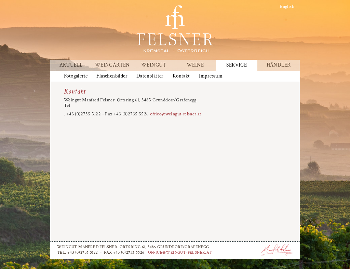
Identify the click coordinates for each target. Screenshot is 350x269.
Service (236, 65)
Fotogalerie (76, 76)
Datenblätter (150, 76)
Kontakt (181, 76)
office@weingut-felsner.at (175, 114)
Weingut (153, 65)
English (287, 6)
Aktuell (71, 65)
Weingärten (112, 65)
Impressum (211, 76)
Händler (279, 65)
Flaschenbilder (111, 76)
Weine (195, 65)
